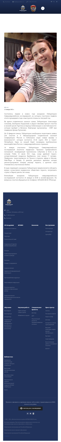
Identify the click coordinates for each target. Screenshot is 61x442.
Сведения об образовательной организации (12, 272)
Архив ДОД (48, 234)
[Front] (9, 202)
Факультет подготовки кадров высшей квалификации (50, 330)
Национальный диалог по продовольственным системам (37, 321)
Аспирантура (48, 231)
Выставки (47, 336)
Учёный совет (7, 233)
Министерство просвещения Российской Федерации (17, 433)
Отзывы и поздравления (10, 263)
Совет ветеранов (49, 339)
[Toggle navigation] (42, 8)
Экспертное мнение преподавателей (50, 323)
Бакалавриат (7, 310)
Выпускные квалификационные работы (9, 370)
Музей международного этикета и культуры (10, 254)
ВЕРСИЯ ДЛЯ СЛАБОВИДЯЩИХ (30, 408)
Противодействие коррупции (12, 277)
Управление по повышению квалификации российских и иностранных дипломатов (8, 324)
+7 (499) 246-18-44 (31, 2)
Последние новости (50, 313)
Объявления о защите (23, 315)
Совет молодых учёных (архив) (22, 311)
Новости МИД (49, 316)
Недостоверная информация (11, 282)
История (6, 250)
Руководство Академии (10, 228)
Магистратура (49, 228)
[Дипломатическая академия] (23, 8)
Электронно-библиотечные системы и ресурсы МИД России (9, 362)
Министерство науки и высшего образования (15, 430)
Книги (6, 390)
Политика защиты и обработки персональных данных (11, 289)
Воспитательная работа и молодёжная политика (51, 343)
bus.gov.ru (6, 436)
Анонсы (47, 310)
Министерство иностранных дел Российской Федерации (18, 427)
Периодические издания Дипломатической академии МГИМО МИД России (9, 383)
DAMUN (47, 348)
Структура (7, 236)
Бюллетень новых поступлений (9, 376)
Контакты (6, 2)
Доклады (34, 313)
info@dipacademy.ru (18, 2)
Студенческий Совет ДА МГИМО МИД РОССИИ (10, 245)
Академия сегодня (9, 268)
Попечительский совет (10, 239)
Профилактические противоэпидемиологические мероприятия (12, 297)
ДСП (33, 316)
